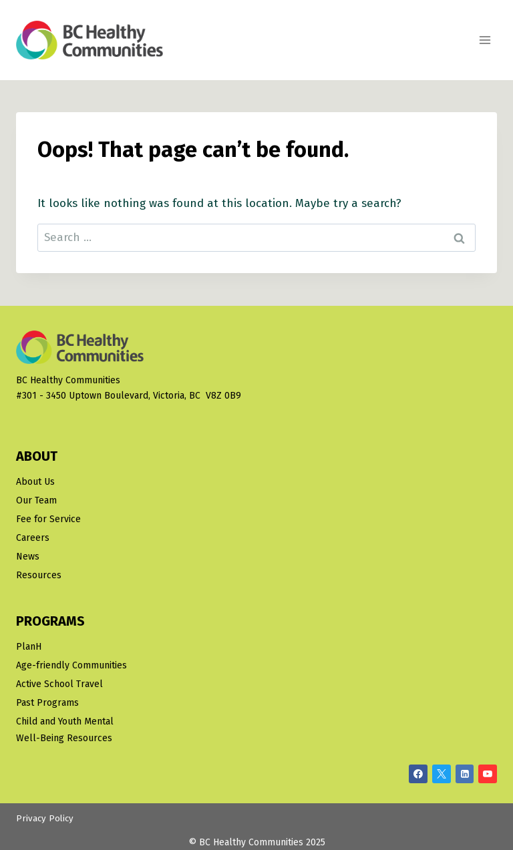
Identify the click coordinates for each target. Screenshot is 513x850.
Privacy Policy (44, 818)
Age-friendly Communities (71, 665)
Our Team (36, 500)
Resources (38, 575)
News (27, 556)
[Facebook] (418, 774)
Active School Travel (59, 684)
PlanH (28, 646)
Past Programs (47, 702)
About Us (35, 481)
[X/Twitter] (441, 774)
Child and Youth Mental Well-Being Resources (65, 730)
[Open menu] (484, 39)
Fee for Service (48, 519)
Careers (32, 538)
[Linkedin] (465, 774)
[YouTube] (487, 774)
